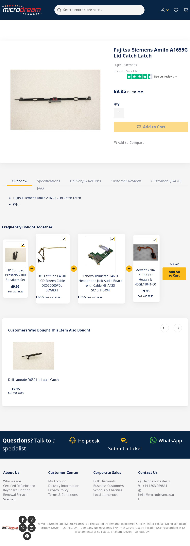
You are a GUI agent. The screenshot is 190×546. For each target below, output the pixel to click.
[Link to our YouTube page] (31, 528)
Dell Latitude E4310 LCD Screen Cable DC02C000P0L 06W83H (52, 283)
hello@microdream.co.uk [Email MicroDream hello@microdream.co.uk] (156, 495)
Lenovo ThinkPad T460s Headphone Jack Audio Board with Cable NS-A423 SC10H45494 (100, 283)
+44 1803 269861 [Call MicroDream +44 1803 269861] (152, 486)
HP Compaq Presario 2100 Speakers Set (15, 275)
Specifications (48, 181)
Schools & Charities (107, 490)
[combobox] (99, 10)
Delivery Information (63, 486)
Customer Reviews (126, 181)
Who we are (12, 481)
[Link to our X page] (23, 528)
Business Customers (108, 486)
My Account (57, 481)
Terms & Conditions (63, 494)
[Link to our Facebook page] (23, 520)
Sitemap (9, 499)
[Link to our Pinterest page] (27, 536)
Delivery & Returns (85, 181)
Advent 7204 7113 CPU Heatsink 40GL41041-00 (145, 277)
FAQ (40, 188)
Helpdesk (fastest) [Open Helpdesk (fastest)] (154, 481)
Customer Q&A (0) (166, 181)
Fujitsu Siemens (125, 65)
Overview (19, 181)
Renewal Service (15, 494)
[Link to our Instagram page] (31, 520)
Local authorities (105, 494)
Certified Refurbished (19, 486)
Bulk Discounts (104, 481)
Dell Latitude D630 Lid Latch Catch (33, 379)
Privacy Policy (58, 490)
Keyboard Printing (16, 490)
